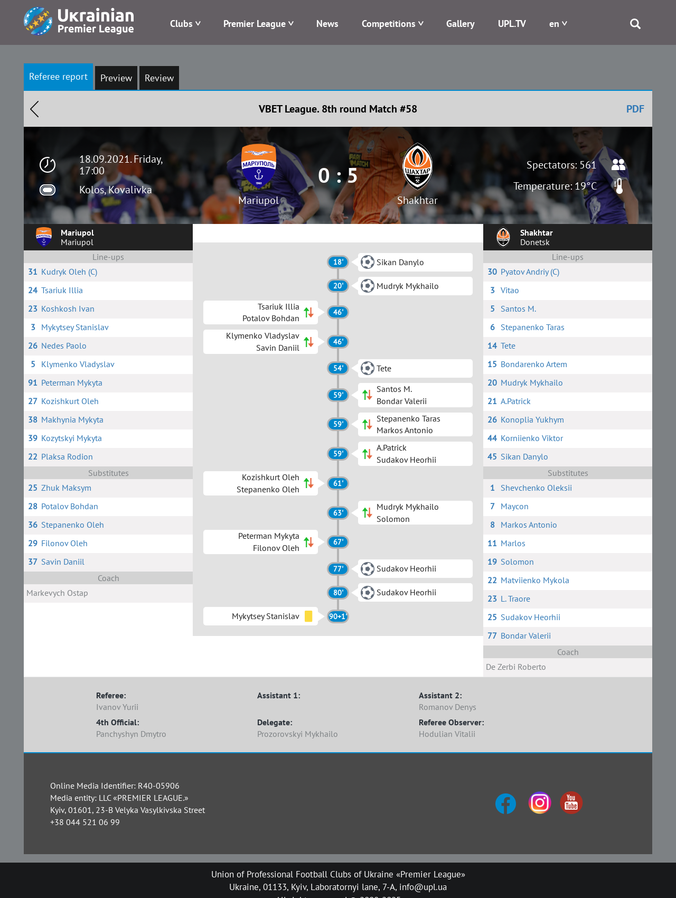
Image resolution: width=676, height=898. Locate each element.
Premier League (254, 23)
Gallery (460, 23)
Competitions (389, 23)
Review (159, 78)
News (327, 23)
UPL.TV (512, 23)
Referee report (58, 76)
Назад (34, 109)
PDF (635, 109)
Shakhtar (417, 200)
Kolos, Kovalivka (115, 189)
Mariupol (258, 200)
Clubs (181, 23)
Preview (116, 78)
